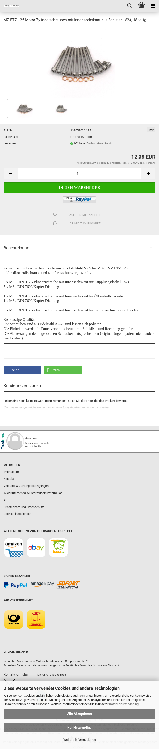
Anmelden (103, 407)
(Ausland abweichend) (99, 143)
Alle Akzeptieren (79, 714)
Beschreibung (16, 247)
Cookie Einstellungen (17, 513)
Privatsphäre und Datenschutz (24, 507)
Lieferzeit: (10, 143)
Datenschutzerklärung (124, 704)
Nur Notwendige (79, 727)
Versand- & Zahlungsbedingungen (26, 486)
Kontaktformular (16, 674)
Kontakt (9, 479)
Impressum (11, 471)
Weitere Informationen (79, 739)
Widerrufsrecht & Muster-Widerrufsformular (33, 493)
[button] (22, 370)
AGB (6, 500)
